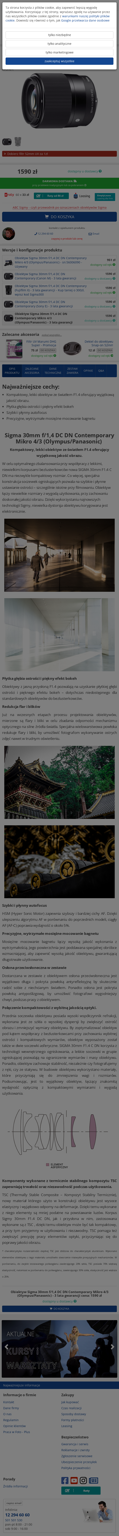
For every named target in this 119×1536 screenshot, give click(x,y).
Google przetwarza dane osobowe (85, 20)
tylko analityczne (59, 44)
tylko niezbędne (59, 35)
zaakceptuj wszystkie (59, 61)
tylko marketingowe (60, 52)
